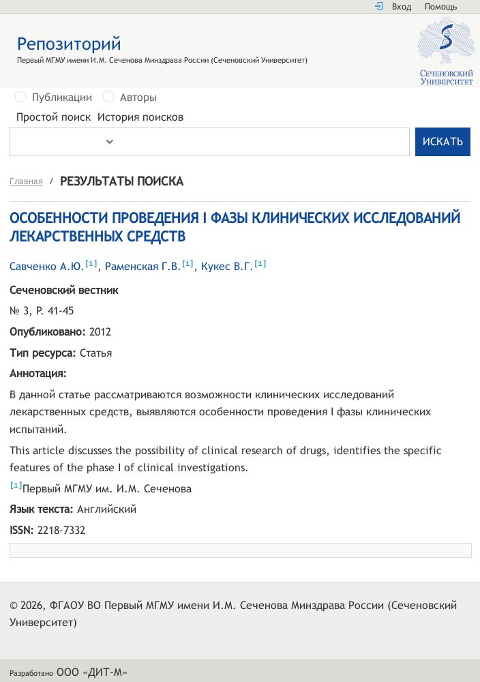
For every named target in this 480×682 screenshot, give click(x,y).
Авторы (138, 97)
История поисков (140, 117)
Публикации (62, 97)
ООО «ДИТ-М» (92, 673)
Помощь (441, 6)
